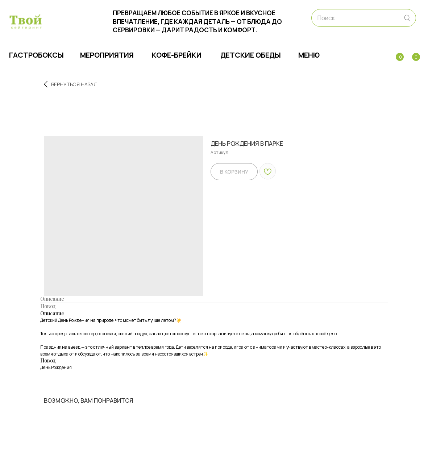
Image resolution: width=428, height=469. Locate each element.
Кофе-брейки (176, 55)
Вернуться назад (70, 84)
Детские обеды (250, 55)
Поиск (326, 18)
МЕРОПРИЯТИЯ (107, 55)
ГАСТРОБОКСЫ (36, 55)
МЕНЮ (309, 55)
